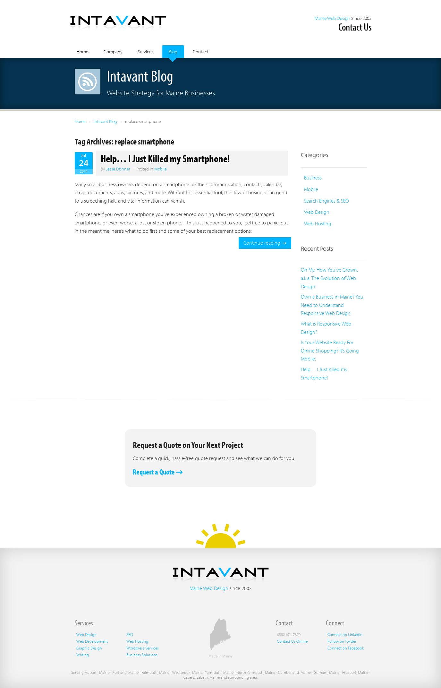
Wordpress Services (142, 647)
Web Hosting (317, 223)
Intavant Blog (105, 121)
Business (313, 177)
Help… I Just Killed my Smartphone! (165, 158)
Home (82, 51)
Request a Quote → (158, 471)
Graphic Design (89, 647)
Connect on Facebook (345, 647)
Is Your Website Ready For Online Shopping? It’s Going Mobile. (330, 350)
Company (113, 51)
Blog (173, 51)
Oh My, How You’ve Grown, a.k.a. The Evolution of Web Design (329, 277)
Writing (82, 654)
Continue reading (264, 242)
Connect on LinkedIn (344, 634)
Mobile (160, 169)
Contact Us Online (292, 641)
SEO (129, 634)
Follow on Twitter (341, 641)
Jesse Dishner (118, 169)
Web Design (316, 212)
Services (145, 51)
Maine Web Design (332, 18)
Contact (200, 51)
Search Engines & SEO (326, 200)
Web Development (92, 641)
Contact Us (354, 26)
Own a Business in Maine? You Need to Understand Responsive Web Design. (332, 304)
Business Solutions (141, 654)
